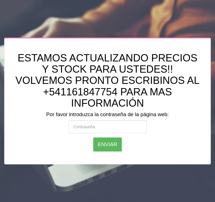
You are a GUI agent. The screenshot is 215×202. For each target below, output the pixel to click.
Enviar (107, 144)
